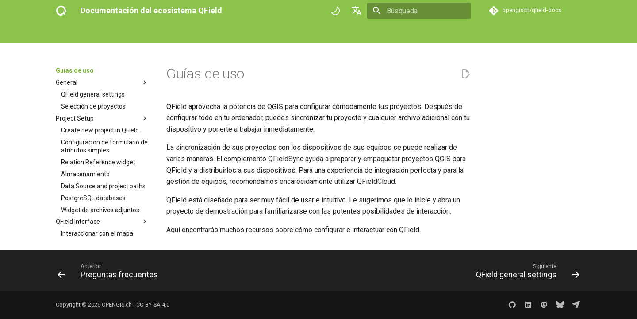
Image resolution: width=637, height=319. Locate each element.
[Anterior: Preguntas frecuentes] (110, 273)
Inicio (63, 32)
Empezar (93, 32)
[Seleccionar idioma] (356, 10)
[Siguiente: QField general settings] (525, 273)
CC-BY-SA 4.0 (152, 304)
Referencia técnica (189, 32)
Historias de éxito (250, 32)
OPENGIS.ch (117, 304)
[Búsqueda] (419, 11)
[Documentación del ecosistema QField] (61, 10)
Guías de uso (134, 32)
